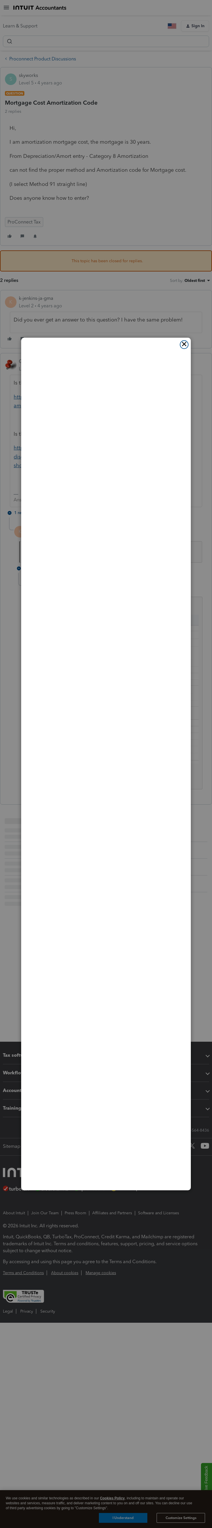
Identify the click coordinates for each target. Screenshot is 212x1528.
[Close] (184, 344)
